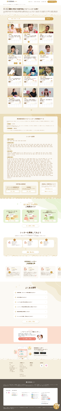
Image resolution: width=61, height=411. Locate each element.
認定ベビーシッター (20, 152)
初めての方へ (30, 1)
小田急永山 (48, 161)
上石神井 (32, 162)
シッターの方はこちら (53, 2)
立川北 (25, 168)
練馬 (12, 171)
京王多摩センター (36, 163)
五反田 (48, 164)
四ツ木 (32, 175)
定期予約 (8, 152)
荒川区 (8, 145)
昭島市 (42, 145)
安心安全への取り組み (37, 1)
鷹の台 (18, 168)
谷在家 (30, 176)
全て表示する (9, 177)
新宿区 (16, 144)
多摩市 (42, 146)
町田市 (48, 145)
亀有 (37, 162)
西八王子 (48, 170)
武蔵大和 (12, 175)
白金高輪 (8, 176)
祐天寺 (27, 175)
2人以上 (44, 152)
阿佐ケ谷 (16, 158)
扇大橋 (27, 176)
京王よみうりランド (46, 163)
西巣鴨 (34, 170)
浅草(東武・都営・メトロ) (22, 158)
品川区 (30, 144)
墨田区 (24, 144)
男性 (39, 152)
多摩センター (40, 168)
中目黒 (51, 169)
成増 (8, 170)
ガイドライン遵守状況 (38, 407)
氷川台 (38, 171)
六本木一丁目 (48, 175)
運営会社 (4, 407)
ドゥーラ (34, 152)
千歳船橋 (12, 169)
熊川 (25, 163)
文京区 (19, 144)
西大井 (15, 170)
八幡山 (30, 171)
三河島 (15, 174)
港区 (14, 144)
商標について (12, 408)
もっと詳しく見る (32, 321)
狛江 (33, 164)
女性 (41, 152)
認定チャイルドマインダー (28, 152)
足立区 (16, 145)
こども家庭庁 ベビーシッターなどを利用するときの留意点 (49, 407)
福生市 (23, 146)
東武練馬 (19, 169)
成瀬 (10, 170)
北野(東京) (8, 163)
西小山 (32, 170)
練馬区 (14, 145)
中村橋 (48, 169)
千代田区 (8, 144)
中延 (46, 169)
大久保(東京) (9, 161)
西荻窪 (20, 170)
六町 (22, 176)
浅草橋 (28, 158)
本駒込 (8, 174)
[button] (6, 243)
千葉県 (19, 140)
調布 (14, 169)
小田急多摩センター (43, 161)
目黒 (14, 175)
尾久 (39, 161)
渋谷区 (41, 144)
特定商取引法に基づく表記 (6, 408)
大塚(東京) (19, 161)
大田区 (35, 144)
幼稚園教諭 (15, 152)
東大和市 (28, 146)
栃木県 (11, 140)
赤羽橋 (14, 176)
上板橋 (29, 162)
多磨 (47, 168)
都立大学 (36, 169)
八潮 (24, 176)
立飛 (27, 168)
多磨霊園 (50, 168)
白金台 (12, 176)
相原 (8, 158)
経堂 (16, 163)
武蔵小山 (40, 174)
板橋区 (11, 145)
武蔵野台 (8, 175)
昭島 (14, 158)
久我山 (19, 163)
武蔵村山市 (39, 146)
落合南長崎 (9, 162)
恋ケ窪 (18, 164)
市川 (46, 158)
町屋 (12, 174)
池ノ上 (37, 158)
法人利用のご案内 (43, 1)
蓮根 (22, 171)
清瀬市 (32, 146)
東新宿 (17, 176)
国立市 (20, 146)
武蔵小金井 (37, 174)
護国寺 (45, 164)
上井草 (26, 162)
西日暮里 (45, 170)
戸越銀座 (27, 169)
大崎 (12, 161)
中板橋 (39, 169)
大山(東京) (30, 161)
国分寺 (24, 164)
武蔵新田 (49, 174)
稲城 (51, 158)
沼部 (8, 171)
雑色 (12, 168)
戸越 (24, 169)
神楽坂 (16, 162)
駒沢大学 (38, 164)
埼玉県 (16, 140)
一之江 (49, 158)
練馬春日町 (15, 171)
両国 (34, 175)
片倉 (20, 162)
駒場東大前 (41, 164)
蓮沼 (20, 171)
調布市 (45, 145)
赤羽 (12, 158)
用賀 (29, 175)
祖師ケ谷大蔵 (9, 168)
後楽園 (21, 164)
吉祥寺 (12, 163)
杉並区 (46, 144)
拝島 (18, 171)
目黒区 (32, 144)
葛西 (18, 162)
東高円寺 (50, 171)
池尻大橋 (33, 158)
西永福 (12, 170)
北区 (51, 144)
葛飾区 (19, 145)
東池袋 (41, 171)
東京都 (22, 140)
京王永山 (41, 163)
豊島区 (49, 144)
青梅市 (37, 145)
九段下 (21, 163)
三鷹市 (34, 145)
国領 (26, 164)
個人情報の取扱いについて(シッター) (14, 407)
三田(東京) (20, 174)
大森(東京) (23, 161)
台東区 (22, 144)
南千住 (28, 174)
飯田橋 (31, 158)
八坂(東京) (24, 175)
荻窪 (37, 161)
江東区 (27, 144)
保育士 (12, 152)
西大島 (18, 170)
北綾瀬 (45, 162)
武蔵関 (46, 174)
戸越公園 (30, 169)
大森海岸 (26, 161)
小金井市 (50, 145)
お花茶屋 (12, 162)
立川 (22, 168)
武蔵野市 (31, 145)
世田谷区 (38, 144)
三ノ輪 (31, 174)
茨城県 (8, 140)
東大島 (44, 171)
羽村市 (48, 146)
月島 (16, 169)
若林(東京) (43, 175)
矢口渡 (21, 175)
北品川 (48, 162)
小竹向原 (28, 164)
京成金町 (51, 163)
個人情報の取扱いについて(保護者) (24, 407)
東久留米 (46, 171)
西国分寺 (28, 170)
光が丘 (36, 171)
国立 (23, 163)
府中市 (40, 145)
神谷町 (35, 162)
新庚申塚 (20, 176)
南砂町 (25, 174)
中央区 (12, 144)
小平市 (8, 146)
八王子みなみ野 (25, 171)
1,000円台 (50, 152)
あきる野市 (51, 146)
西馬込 (52, 170)
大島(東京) (15, 161)
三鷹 (23, 174)
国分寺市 (17, 146)
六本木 (40, 175)
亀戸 (39, 162)
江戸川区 (22, 145)
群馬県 (14, 140)
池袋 (39, 158)
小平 (31, 164)
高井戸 (15, 168)
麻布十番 (51, 175)
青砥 (10, 158)
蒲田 (24, 162)
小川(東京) (34, 161)
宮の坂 (34, 174)
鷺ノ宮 (50, 164)
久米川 (28, 163)
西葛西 (23, 170)
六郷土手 (37, 175)
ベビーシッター (30, 11)
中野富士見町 (43, 169)
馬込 (10, 174)
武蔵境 (44, 174)
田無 (29, 168)
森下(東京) (17, 175)
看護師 (37, 152)
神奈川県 (24, 140)
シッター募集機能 (36, 235)
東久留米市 (35, 146)
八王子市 (25, 145)
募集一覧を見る (32, 252)
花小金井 (32, 171)
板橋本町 (44, 158)
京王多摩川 (31, 163)
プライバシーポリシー (31, 407)
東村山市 (14, 146)
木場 (14, 163)
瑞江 (17, 174)
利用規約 (8, 407)
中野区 (44, 144)
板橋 (41, 158)
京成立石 (15, 164)
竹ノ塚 (20, 168)
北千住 (50, 162)
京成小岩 (8, 164)
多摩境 (36, 168)
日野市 (11, 146)
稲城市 (45, 146)
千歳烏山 (8, 169)
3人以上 (47, 152)
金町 (22, 162)
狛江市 (26, 146)
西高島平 (37, 170)
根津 (10, 171)
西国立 (26, 170)
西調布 (42, 170)
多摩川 (34, 168)
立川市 (28, 145)
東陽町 (22, 169)
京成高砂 (12, 164)
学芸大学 (42, 162)
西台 (40, 170)
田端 (31, 168)
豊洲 (33, 169)
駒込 (35, 164)
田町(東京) (44, 168)
